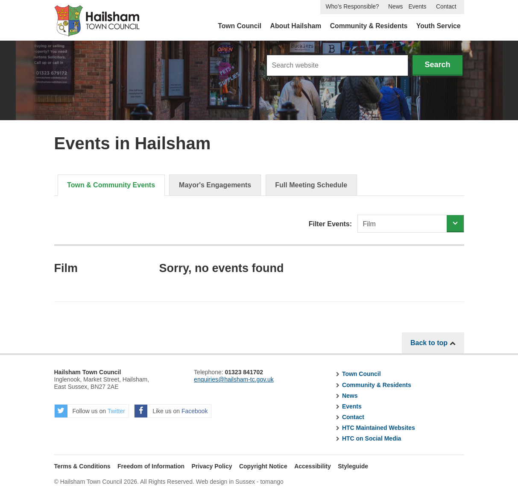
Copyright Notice (263, 466)
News (395, 6)
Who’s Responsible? (352, 6)
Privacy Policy (212, 466)
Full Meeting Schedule (311, 185)
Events (417, 6)
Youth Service (438, 26)
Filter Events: (330, 224)
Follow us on (90, 411)
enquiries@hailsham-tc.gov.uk (234, 379)
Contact (446, 6)
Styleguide (353, 466)
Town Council (239, 26)
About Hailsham (296, 26)
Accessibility (312, 466)
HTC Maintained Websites (378, 427)
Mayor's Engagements (215, 185)
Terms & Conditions (82, 466)
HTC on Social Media (371, 438)
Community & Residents (369, 26)
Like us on (171, 411)
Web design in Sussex (225, 481)
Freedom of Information (150, 466)
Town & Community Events (111, 185)
